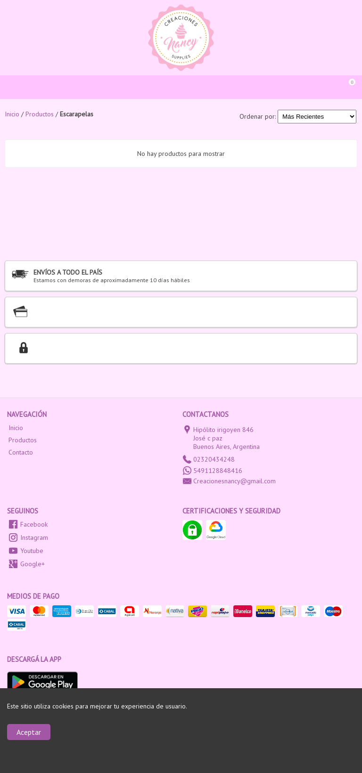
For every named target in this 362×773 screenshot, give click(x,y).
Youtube (31, 550)
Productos (22, 440)
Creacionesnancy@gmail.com (234, 481)
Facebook (34, 524)
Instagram (34, 537)
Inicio (15, 427)
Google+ (32, 564)
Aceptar (28, 732)
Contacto (20, 452)
